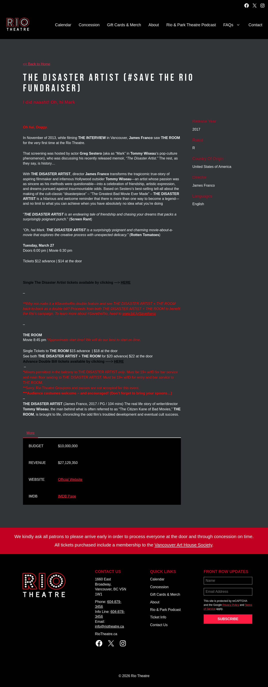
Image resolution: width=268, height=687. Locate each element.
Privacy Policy (230, 604)
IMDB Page (67, 496)
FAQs (232, 25)
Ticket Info (158, 617)
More (30, 433)
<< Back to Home (36, 64)
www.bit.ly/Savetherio (139, 313)
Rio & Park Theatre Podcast (191, 25)
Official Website (70, 479)
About (153, 25)
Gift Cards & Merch (124, 25)
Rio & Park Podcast (165, 610)
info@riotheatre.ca (109, 626)
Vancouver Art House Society (183, 544)
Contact (255, 25)
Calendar (63, 25)
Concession (89, 25)
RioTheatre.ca (106, 634)
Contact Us (158, 625)
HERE (126, 282)
